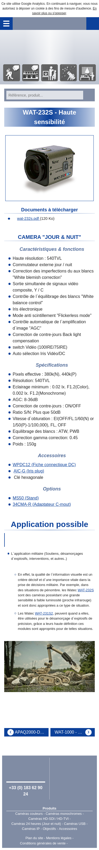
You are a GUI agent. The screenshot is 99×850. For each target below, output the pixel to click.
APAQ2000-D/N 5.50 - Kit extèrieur (32, 732)
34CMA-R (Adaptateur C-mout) (42, 504)
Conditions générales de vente (42, 843)
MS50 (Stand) (26, 498)
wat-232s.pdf (26, 218)
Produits (49, 808)
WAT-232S (86, 590)
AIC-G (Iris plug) (29, 471)
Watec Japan (73, 775)
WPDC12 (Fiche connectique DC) (44, 464)
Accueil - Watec (49, 46)
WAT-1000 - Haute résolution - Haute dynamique (75, 732)
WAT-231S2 (44, 613)
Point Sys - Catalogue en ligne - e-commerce (76, 843)
